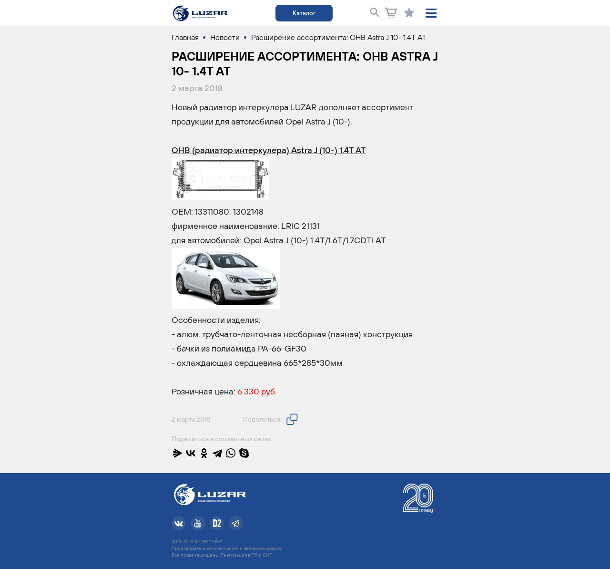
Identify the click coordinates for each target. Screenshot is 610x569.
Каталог (304, 13)
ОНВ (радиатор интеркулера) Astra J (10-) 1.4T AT (269, 150)
